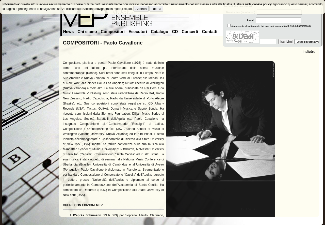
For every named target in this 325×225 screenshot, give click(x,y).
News (68, 31)
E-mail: (263, 20)
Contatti (209, 31)
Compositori (113, 31)
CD (175, 31)
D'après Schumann (87, 215)
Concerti (190, 31)
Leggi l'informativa (307, 41)
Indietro (308, 52)
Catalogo (159, 31)
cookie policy (262, 4)
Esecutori (137, 31)
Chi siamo (87, 31)
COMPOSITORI (81, 43)
